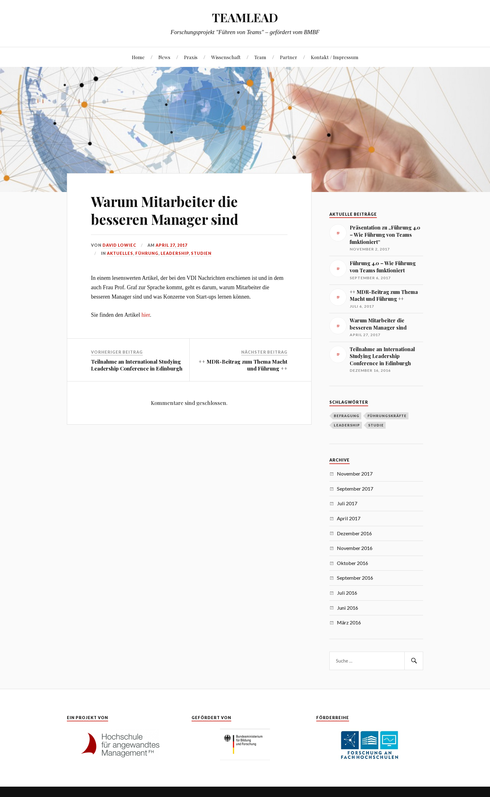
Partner (288, 57)
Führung (146, 253)
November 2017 (354, 474)
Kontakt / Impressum (334, 57)
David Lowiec (119, 245)
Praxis (191, 57)
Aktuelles (120, 253)
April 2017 (348, 518)
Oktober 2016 (352, 563)
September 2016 (355, 578)
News (164, 57)
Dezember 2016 (354, 533)
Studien (201, 253)
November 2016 (354, 548)
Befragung (346, 416)
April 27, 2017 (171, 245)
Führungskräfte (387, 416)
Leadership (175, 253)
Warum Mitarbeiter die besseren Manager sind (164, 210)
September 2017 (355, 489)
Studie (376, 425)
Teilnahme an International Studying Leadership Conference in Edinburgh (136, 365)
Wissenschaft (226, 57)
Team (260, 57)
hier (146, 315)
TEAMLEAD (245, 17)
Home (138, 57)
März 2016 (349, 622)
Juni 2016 (347, 608)
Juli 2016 (347, 593)
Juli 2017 (347, 503)
